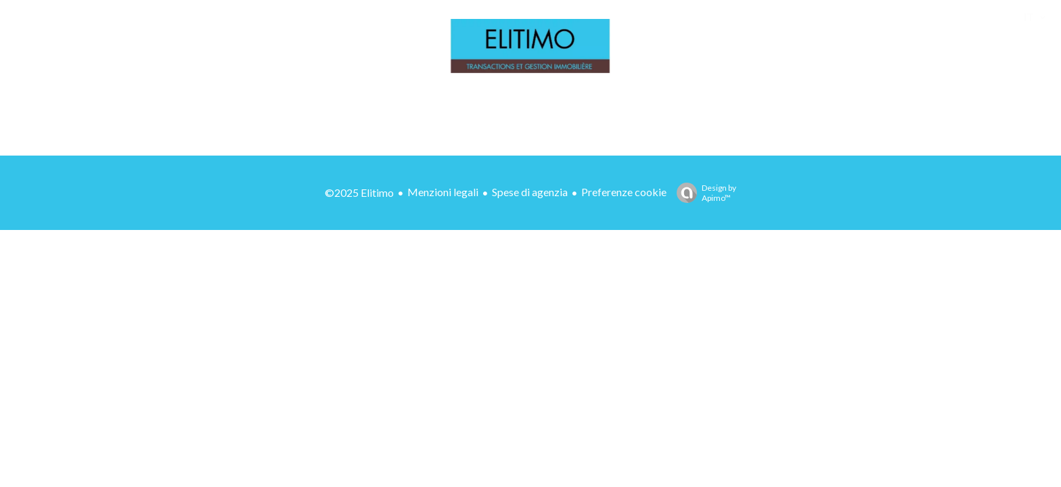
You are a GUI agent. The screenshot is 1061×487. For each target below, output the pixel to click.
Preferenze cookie (624, 191)
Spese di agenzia (530, 191)
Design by (703, 193)
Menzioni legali (442, 191)
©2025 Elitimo (359, 192)
